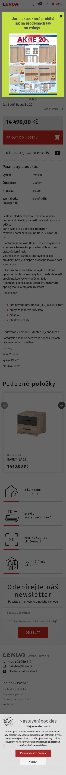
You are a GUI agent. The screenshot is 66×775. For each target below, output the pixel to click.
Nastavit (33, 761)
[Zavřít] (61, 16)
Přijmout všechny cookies (33, 753)
